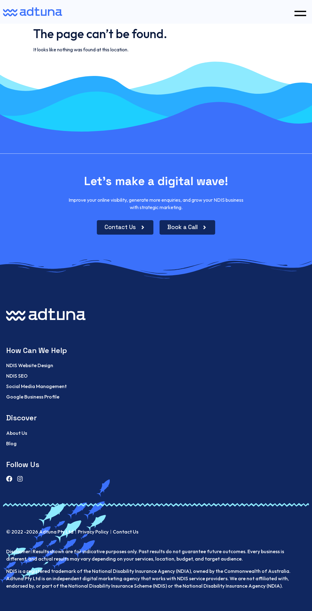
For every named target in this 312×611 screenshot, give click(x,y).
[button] (300, 12)
